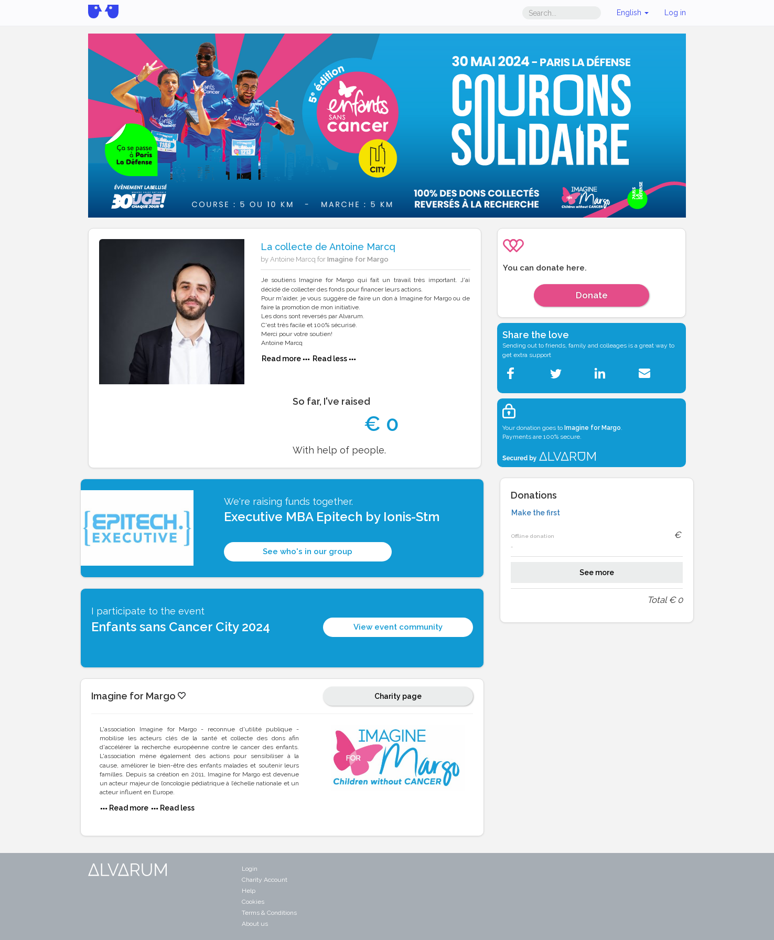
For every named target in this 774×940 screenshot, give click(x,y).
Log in (675, 12)
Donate (592, 295)
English (633, 12)
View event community (398, 627)
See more (596, 572)
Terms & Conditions (269, 912)
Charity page (398, 696)
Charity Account (264, 879)
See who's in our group (307, 551)
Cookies (253, 901)
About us (255, 923)
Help (248, 890)
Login (249, 868)
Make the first (535, 513)
